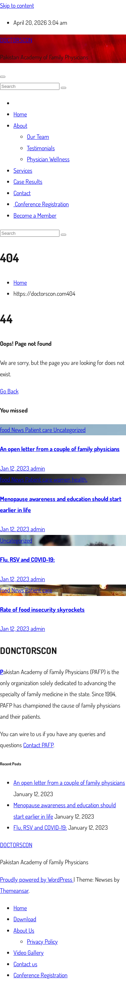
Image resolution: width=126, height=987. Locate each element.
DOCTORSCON (16, 40)
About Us (23, 930)
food (5, 429)
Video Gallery (28, 952)
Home (20, 114)
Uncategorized (69, 429)
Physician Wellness (48, 159)
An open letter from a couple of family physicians (60, 448)
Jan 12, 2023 (15, 468)
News (18, 429)
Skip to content (17, 5)
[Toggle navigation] (2, 77)
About (20, 125)
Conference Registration (41, 204)
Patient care (39, 429)
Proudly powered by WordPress (37, 879)
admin (38, 468)
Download (24, 919)
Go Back (9, 391)
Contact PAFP (38, 745)
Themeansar (14, 890)
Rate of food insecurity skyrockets (42, 609)
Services (22, 170)
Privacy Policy (42, 941)
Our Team (38, 136)
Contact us (25, 964)
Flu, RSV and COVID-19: (27, 559)
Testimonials (41, 148)
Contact (22, 193)
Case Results (27, 181)
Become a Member (34, 215)
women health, (70, 479)
